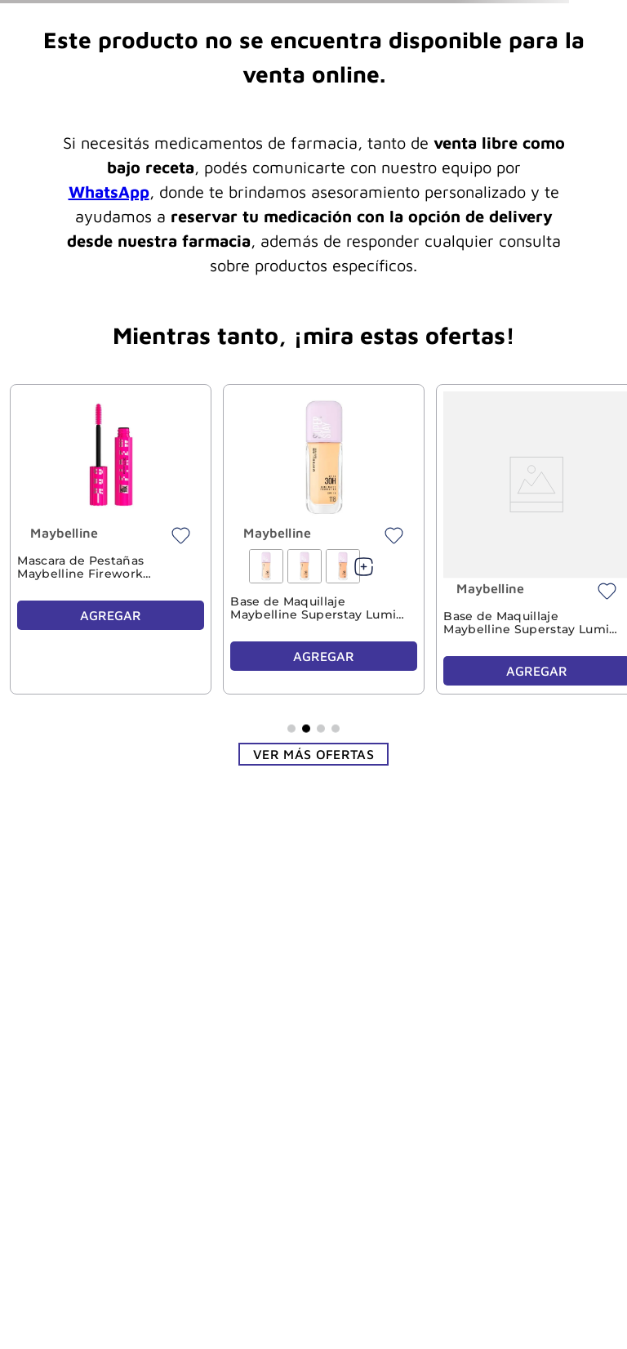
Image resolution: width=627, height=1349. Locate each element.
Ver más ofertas (313, 754)
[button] (291, 728)
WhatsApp (109, 191)
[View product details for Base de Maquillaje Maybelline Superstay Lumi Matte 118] (323, 539)
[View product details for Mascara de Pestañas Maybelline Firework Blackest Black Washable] (110, 539)
